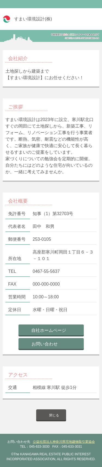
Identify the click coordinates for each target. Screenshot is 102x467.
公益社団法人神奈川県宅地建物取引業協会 (64, 442)
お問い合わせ (45, 344)
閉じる (54, 415)
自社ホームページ (48, 330)
